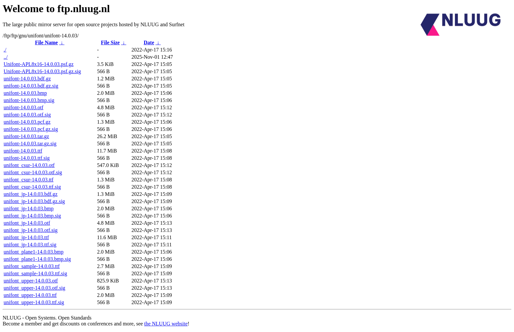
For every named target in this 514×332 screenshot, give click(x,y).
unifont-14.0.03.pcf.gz (27, 122)
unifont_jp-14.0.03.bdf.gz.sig (34, 201)
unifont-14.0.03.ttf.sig (26, 158)
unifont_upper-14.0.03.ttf (30, 295)
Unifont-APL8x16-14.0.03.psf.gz (38, 64)
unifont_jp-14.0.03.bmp (28, 208)
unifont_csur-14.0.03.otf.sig (33, 172)
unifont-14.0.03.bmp (25, 93)
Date (149, 42)
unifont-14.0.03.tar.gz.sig (30, 143)
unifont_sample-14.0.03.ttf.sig (35, 273)
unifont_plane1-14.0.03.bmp (34, 252)
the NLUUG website (166, 323)
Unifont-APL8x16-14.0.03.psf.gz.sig (42, 71)
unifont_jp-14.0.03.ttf (26, 237)
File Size (110, 42)
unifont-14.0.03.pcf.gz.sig (31, 129)
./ (5, 49)
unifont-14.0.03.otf (23, 107)
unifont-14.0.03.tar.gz (26, 136)
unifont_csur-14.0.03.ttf (28, 179)
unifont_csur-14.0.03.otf (29, 165)
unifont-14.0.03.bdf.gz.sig (31, 86)
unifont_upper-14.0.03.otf (31, 280)
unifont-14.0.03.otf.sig (27, 114)
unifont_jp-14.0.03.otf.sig (30, 230)
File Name (46, 42)
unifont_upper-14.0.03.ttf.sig (34, 302)
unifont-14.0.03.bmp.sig (29, 100)
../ (6, 57)
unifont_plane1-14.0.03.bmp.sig (37, 259)
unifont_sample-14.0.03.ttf (32, 266)
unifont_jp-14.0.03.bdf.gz (30, 194)
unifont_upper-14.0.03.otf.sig (34, 288)
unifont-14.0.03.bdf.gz (27, 78)
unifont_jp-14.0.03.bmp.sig (32, 215)
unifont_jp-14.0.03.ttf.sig (30, 244)
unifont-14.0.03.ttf (23, 151)
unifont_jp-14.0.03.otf (27, 223)
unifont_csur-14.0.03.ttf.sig (32, 187)
